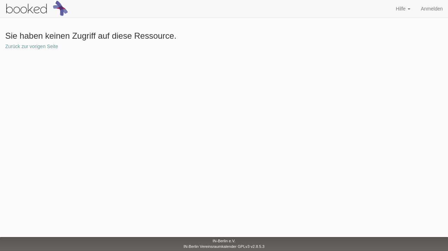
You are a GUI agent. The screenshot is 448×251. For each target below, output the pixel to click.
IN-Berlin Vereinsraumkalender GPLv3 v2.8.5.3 (224, 246)
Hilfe (403, 9)
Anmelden (432, 9)
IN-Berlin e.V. (224, 241)
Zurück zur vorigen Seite (31, 46)
